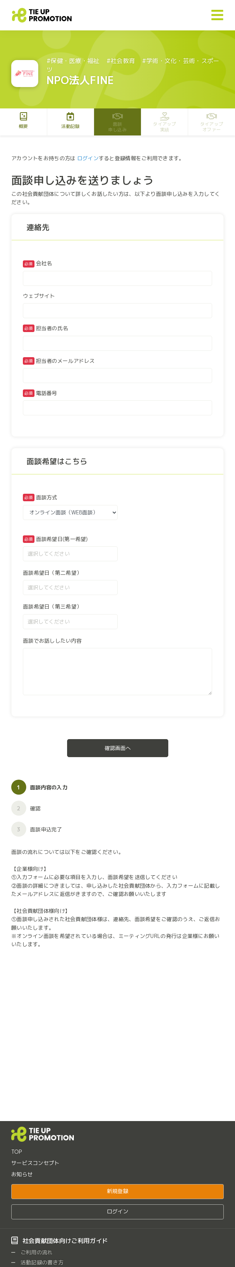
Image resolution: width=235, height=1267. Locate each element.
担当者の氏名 (52, 328)
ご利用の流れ (32, 1252)
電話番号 (46, 393)
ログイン (88, 158)
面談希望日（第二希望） (52, 572)
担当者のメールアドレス (65, 360)
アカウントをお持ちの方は (43, 158)
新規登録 (117, 1191)
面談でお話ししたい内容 (52, 640)
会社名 (37, 264)
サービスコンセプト (35, 1162)
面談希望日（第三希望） (52, 606)
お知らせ (22, 1174)
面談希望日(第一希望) (62, 539)
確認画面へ (118, 747)
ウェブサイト (39, 295)
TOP (16, 1151)
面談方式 (46, 497)
